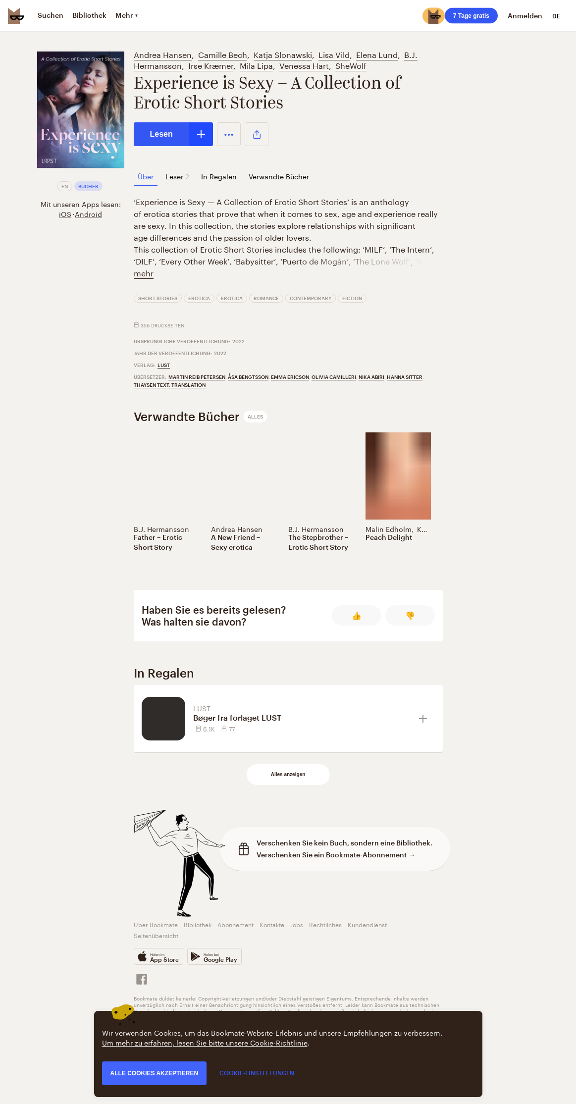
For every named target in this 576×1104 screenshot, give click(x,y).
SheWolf (351, 64)
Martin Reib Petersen (196, 377)
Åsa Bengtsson (248, 377)
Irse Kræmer (210, 64)
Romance (266, 298)
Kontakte (272, 924)
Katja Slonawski (283, 54)
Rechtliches (325, 924)
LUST (163, 365)
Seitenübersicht (156, 935)
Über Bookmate (156, 924)
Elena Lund (377, 54)
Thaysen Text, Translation (170, 385)
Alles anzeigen (288, 774)
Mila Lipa (256, 64)
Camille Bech (222, 54)
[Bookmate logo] (16, 16)
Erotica (199, 298)
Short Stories (157, 298)
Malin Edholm (389, 528)
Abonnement (235, 924)
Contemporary (310, 298)
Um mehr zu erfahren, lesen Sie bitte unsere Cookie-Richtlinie (205, 1042)
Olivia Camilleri (334, 377)
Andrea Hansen (163, 54)
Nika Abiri (371, 377)
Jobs (296, 924)
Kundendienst (367, 924)
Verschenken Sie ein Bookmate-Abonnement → (336, 854)
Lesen (161, 134)
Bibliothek (197, 924)
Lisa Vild (334, 54)
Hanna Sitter (404, 377)
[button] (229, 134)
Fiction (352, 298)
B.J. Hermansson (161, 528)
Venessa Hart (304, 64)
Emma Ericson (290, 377)
